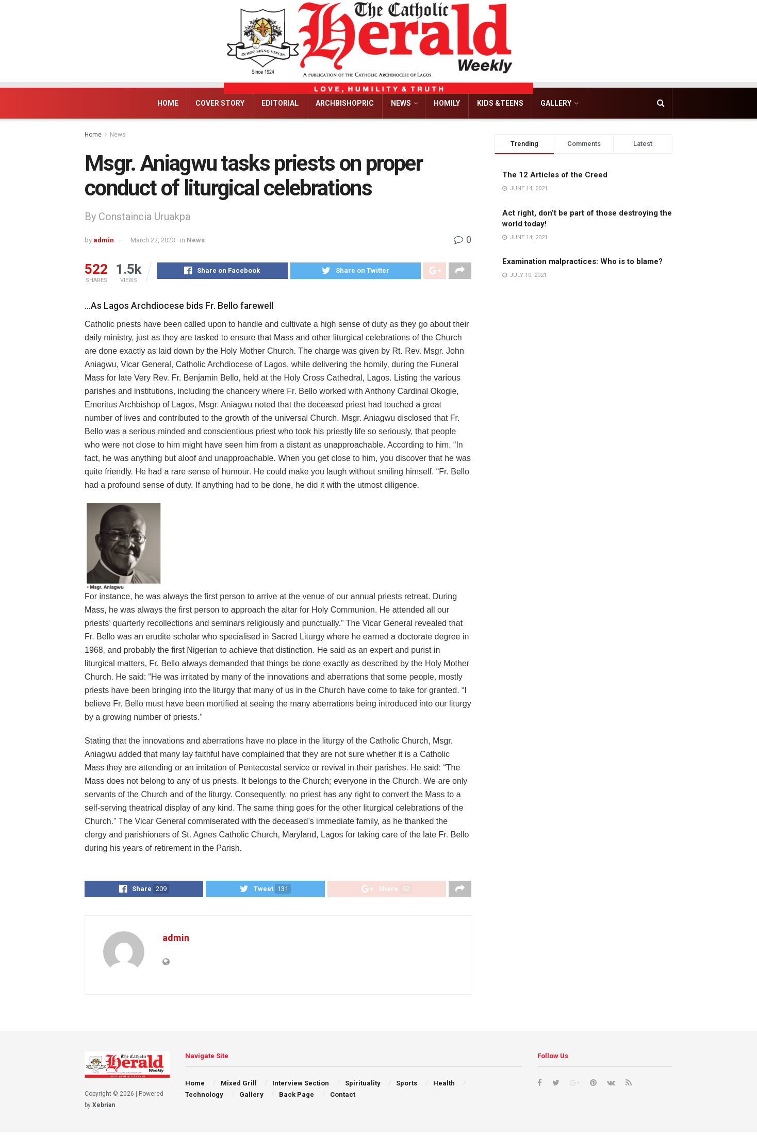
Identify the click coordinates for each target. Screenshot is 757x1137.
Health (444, 1087)
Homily (447, 103)
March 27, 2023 (152, 240)
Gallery (555, 103)
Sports (406, 1087)
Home (167, 103)
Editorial (280, 103)
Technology (204, 1099)
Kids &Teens (500, 103)
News (401, 103)
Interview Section (300, 1087)
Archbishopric (345, 103)
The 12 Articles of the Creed (554, 174)
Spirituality (363, 1087)
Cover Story (219, 103)
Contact (342, 1099)
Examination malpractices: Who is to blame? (582, 261)
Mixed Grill (239, 1087)
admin (103, 240)
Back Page (296, 1099)
